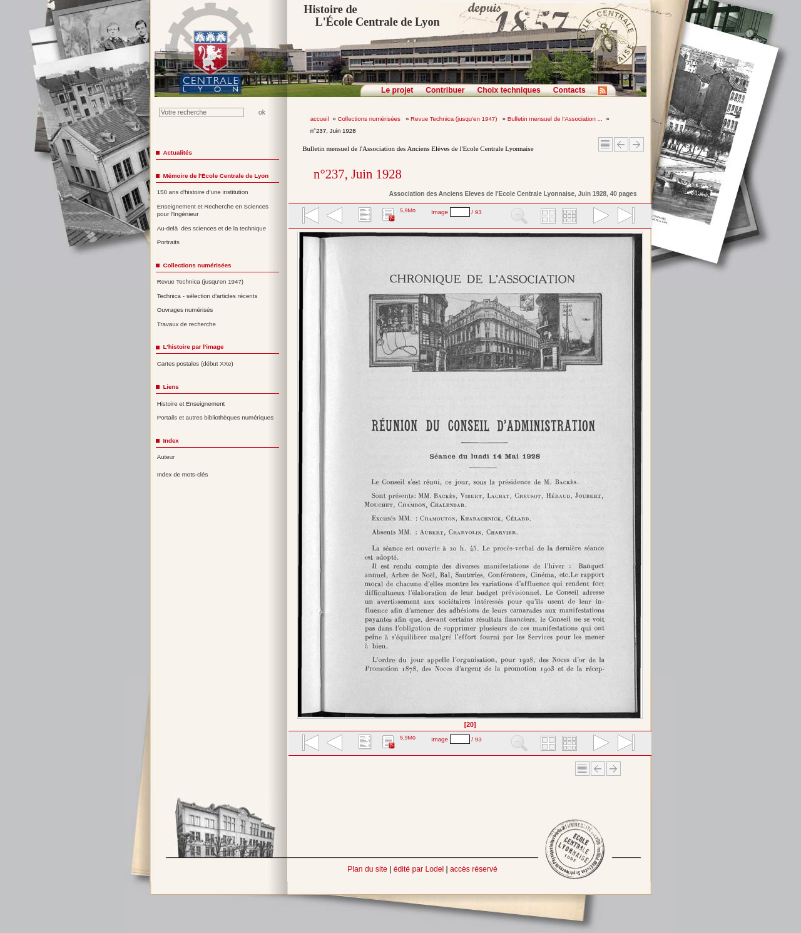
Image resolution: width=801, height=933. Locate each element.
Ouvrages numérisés (185, 309)
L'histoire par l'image (193, 346)
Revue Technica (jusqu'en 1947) (455, 118)
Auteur (166, 456)
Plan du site (367, 869)
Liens (170, 386)
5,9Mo (408, 210)
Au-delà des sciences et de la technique (212, 228)
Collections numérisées (369, 118)
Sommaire (605, 144)
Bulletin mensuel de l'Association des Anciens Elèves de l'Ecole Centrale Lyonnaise (417, 148)
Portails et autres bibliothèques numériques (215, 417)
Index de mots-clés (182, 474)
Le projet (397, 90)
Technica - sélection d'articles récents (207, 295)
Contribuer (445, 90)
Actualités (177, 152)
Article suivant (637, 144)
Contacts (569, 90)
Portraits (168, 242)
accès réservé (473, 869)
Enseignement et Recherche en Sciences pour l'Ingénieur (212, 210)
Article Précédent (621, 144)
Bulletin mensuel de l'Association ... (555, 118)
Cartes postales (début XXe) (195, 363)
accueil (319, 118)
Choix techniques (508, 90)
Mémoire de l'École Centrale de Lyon (215, 175)
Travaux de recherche (186, 324)
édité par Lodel (419, 869)
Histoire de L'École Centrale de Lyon (371, 15)
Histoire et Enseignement (191, 403)
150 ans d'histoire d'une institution (202, 191)
